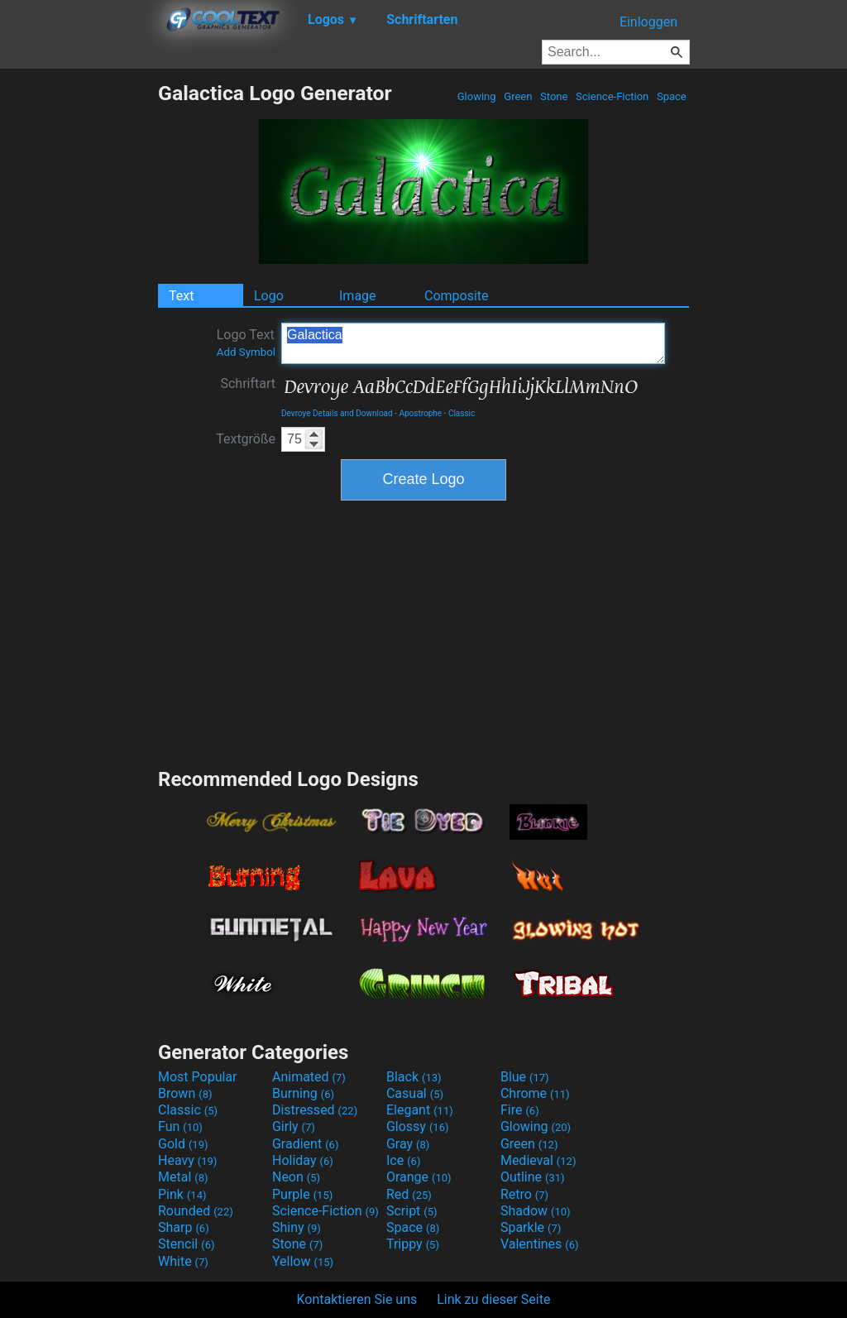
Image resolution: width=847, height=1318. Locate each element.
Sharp (183, 1227)
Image (357, 296)
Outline (532, 1177)
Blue (524, 1077)
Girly (293, 1126)
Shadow (535, 1211)
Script (412, 1211)
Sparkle (530, 1227)
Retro (524, 1194)
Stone (554, 96)
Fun (180, 1126)
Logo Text (246, 342)
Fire (519, 1110)
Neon (296, 1177)
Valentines (539, 1244)
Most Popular (197, 1077)
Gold (183, 1144)
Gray (407, 1144)
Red (409, 1194)
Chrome (535, 1093)
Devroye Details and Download (337, 413)
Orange (419, 1177)
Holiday (302, 1160)
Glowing (477, 96)
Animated (309, 1077)
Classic (461, 413)
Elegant (419, 1110)
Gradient (305, 1144)
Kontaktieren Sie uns (357, 1299)
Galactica (473, 343)
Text (181, 296)
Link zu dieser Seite (493, 1299)
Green (518, 96)
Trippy (412, 1244)
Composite (456, 296)
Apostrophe (420, 413)
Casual (414, 1093)
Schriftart (247, 383)
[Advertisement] (78, 329)
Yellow (302, 1261)
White (183, 1261)
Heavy (187, 1160)
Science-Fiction (612, 96)
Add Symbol (246, 352)
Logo (269, 296)
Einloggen (648, 22)
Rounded (195, 1211)
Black (414, 1077)
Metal (183, 1177)
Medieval (538, 1160)
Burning (303, 1093)
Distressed (314, 1110)
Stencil (186, 1244)
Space (671, 96)
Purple (302, 1194)
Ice (403, 1160)
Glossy (417, 1126)
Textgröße (245, 439)
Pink (182, 1194)
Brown (185, 1093)
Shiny (296, 1227)
